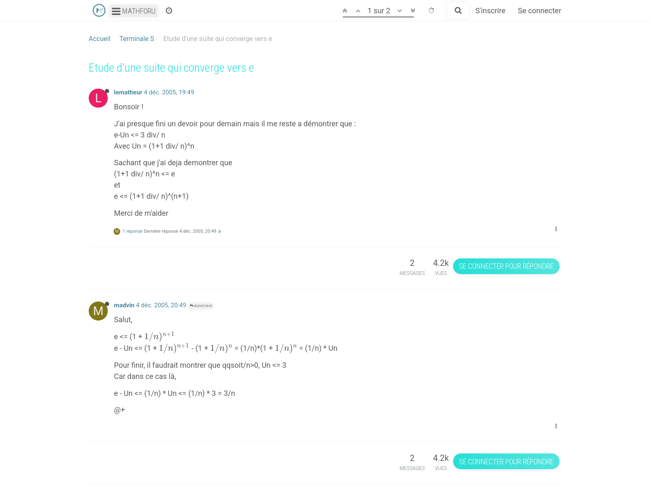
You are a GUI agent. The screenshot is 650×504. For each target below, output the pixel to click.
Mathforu (133, 11)
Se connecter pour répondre (506, 266)
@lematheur (201, 306)
